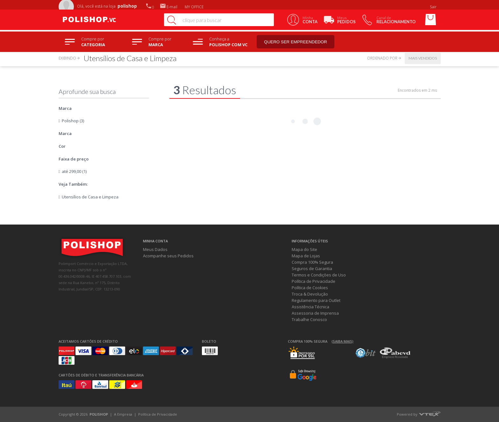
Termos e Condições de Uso (319, 275)
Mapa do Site (304, 249)
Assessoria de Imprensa (315, 313)
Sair (434, 7)
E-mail (168, 7)
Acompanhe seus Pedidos (168, 256)
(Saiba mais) (342, 341)
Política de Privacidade (313, 281)
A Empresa (123, 414)
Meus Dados (155, 249)
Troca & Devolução (310, 294)
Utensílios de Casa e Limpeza (90, 197)
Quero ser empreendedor (295, 41)
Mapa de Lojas (306, 256)
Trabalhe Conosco (309, 319)
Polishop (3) (73, 121)
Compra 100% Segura (312, 262)
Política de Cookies (310, 287)
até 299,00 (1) (74, 171)
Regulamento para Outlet (316, 300)
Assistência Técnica (310, 307)
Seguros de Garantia (312, 268)
